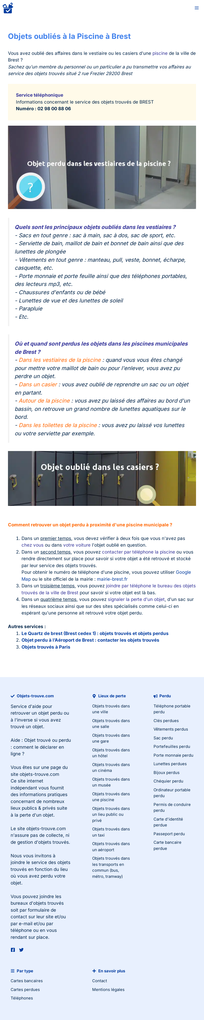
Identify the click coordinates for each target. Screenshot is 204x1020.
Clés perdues (166, 720)
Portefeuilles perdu (172, 746)
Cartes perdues (25, 989)
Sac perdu (163, 737)
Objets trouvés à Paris (46, 647)
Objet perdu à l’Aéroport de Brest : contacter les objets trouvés (90, 640)
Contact (99, 980)
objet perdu (50, 713)
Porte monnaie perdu (173, 755)
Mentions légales (108, 989)
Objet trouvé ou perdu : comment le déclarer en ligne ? (41, 747)
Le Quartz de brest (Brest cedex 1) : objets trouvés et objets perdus (95, 633)
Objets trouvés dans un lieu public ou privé (111, 814)
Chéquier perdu (168, 781)
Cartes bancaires (27, 980)
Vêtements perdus (171, 729)
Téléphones (22, 998)
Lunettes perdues (170, 763)
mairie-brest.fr (112, 579)
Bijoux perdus (167, 772)
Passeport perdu (169, 833)
